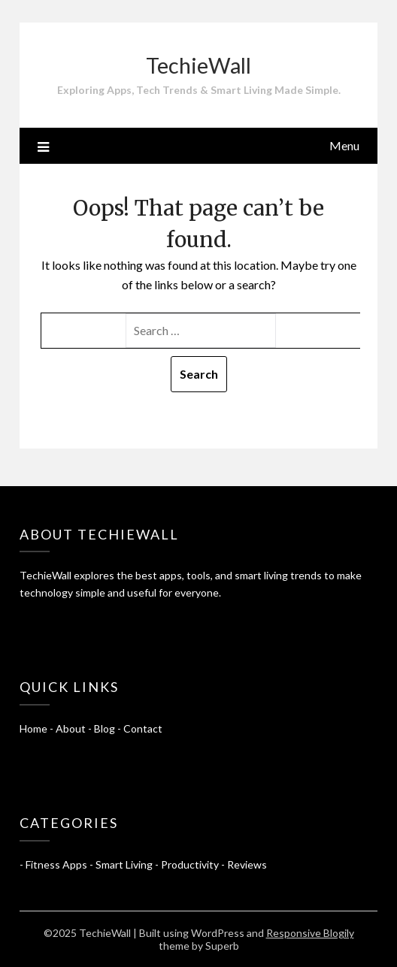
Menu (344, 145)
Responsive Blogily (310, 932)
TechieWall (198, 65)
